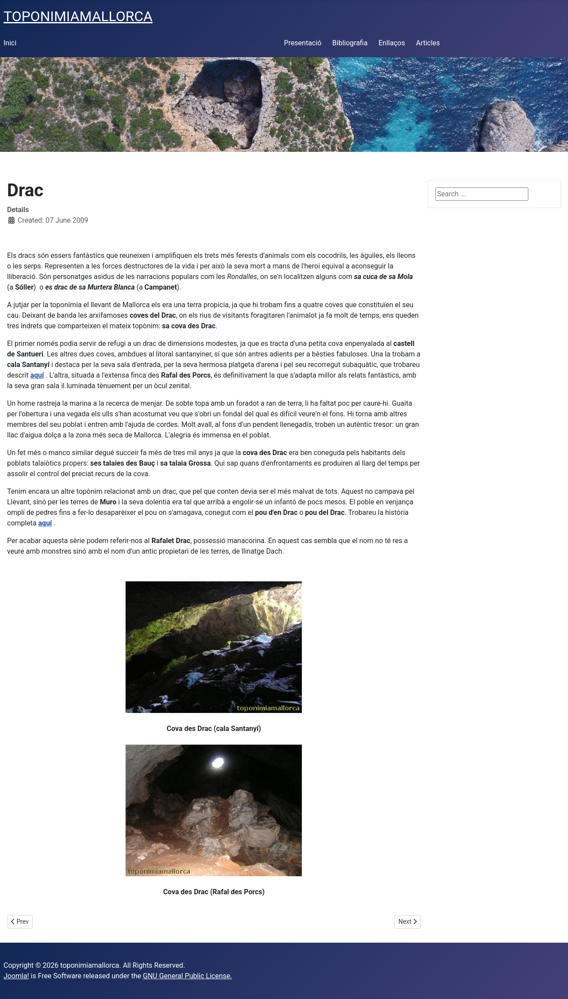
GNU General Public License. (187, 976)
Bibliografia (350, 43)
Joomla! (16, 976)
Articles (428, 43)
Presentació (303, 43)
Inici (10, 43)
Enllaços (392, 43)
